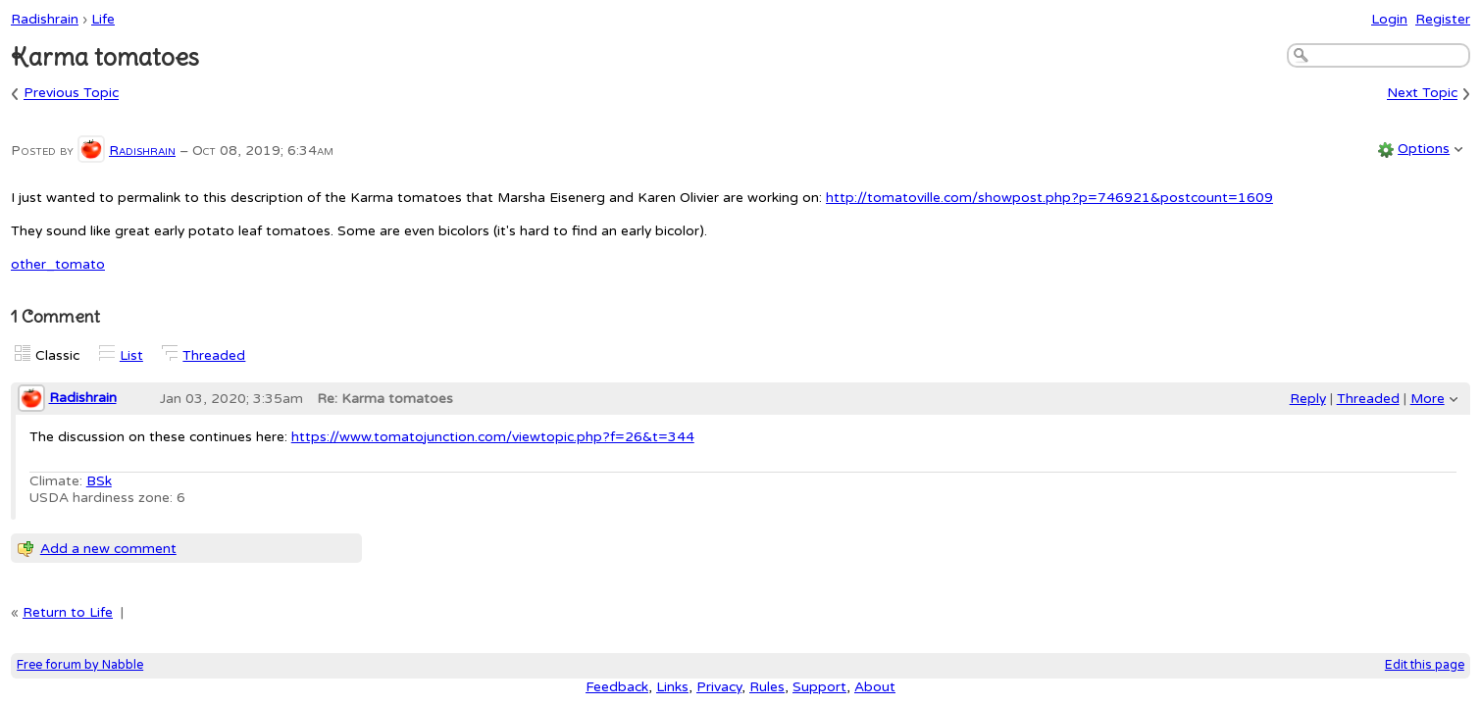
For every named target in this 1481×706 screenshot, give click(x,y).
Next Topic (1422, 93)
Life (103, 19)
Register (1442, 19)
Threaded (213, 355)
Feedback (617, 687)
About (874, 687)
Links (672, 687)
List (131, 355)
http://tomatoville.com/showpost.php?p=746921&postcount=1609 (1049, 197)
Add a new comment (108, 548)
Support (819, 687)
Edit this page (1424, 665)
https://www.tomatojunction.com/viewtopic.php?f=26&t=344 (492, 437)
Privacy (718, 687)
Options (1424, 148)
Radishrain (44, 19)
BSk (99, 481)
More (1427, 398)
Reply (1308, 398)
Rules (767, 687)
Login (1389, 19)
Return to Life (68, 612)
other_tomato (58, 264)
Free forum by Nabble (80, 665)
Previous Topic (71, 93)
